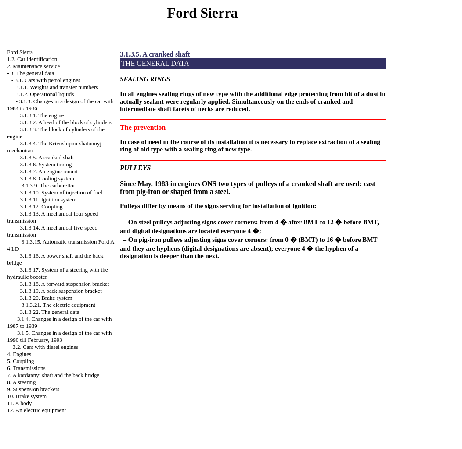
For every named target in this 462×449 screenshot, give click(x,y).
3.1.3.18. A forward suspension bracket (64, 283)
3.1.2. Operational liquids (45, 94)
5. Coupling (20, 361)
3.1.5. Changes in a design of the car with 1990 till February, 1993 (59, 336)
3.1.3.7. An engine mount (49, 171)
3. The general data (32, 73)
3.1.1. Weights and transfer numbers (57, 87)
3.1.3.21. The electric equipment (58, 305)
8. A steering (21, 382)
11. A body (19, 403)
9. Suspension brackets (33, 389)
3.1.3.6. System (46, 164)
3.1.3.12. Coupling (41, 206)
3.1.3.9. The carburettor (49, 185)
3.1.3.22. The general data (49, 312)
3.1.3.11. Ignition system (48, 199)
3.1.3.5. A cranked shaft (47, 157)
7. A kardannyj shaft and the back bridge (53, 375)
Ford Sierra (20, 52)
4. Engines (19, 354)
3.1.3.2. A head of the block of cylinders (65, 122)
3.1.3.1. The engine (42, 115)
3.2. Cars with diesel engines (45, 347)
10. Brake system (27, 396)
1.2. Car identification (32, 59)
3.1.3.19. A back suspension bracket (60, 290)
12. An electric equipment (36, 410)
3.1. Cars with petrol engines (47, 80)
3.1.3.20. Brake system (46, 298)
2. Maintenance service (33, 66)
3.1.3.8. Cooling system (47, 178)
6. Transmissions (26, 368)
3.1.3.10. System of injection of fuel (61, 192)
